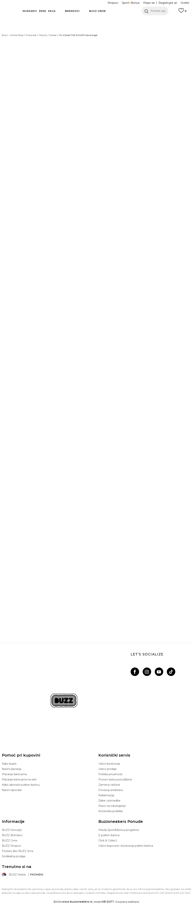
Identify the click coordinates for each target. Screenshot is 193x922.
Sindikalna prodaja (13, 866)
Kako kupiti (9, 773)
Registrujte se (168, 3)
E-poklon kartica (108, 845)
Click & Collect (107, 850)
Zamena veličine (109, 794)
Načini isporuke (12, 800)
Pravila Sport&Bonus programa (118, 840)
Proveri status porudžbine (115, 789)
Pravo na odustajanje (112, 816)
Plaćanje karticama (14, 784)
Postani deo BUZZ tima (17, 861)
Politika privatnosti (110, 784)
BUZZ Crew (9, 850)
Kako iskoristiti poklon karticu (21, 794)
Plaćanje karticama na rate (19, 789)
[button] (155, 11)
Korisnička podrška (110, 821)
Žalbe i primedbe (109, 810)
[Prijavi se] (182, 12)
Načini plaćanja (11, 779)
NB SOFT (107, 911)
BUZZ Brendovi (12, 845)
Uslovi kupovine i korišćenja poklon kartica (125, 855)
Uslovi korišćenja (109, 773)
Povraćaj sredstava (110, 800)
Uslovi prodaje (107, 779)
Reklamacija (106, 805)
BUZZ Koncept (12, 840)
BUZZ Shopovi (11, 855)
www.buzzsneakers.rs (77, 911)
